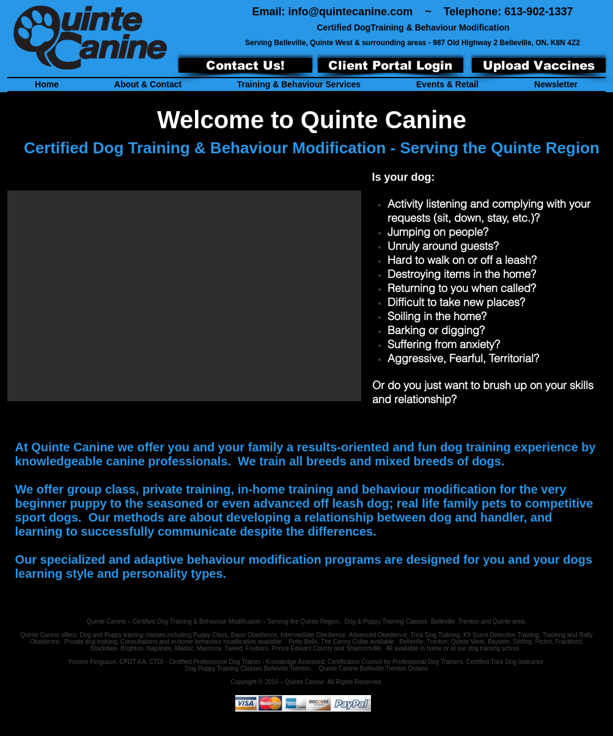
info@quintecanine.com (350, 11)
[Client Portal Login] (390, 65)
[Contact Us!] (245, 65)
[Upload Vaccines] (539, 65)
